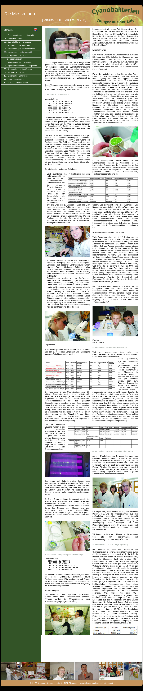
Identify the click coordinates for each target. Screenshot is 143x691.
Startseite (8, 30)
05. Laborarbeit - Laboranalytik (18, 52)
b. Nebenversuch (14, 59)
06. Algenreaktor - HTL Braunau (18, 62)
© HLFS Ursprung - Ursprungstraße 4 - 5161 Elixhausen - (54, 683)
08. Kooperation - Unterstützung (18, 69)
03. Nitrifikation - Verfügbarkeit (17, 45)
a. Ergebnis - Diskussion (17, 55)
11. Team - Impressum (14, 79)
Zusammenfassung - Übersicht (21, 35)
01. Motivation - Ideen (13, 38)
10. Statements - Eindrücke (16, 76)
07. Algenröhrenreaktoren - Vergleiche (20, 66)
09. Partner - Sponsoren (14, 72)
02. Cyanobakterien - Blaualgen (17, 42)
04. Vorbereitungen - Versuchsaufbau (20, 49)
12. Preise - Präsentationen (16, 83)
